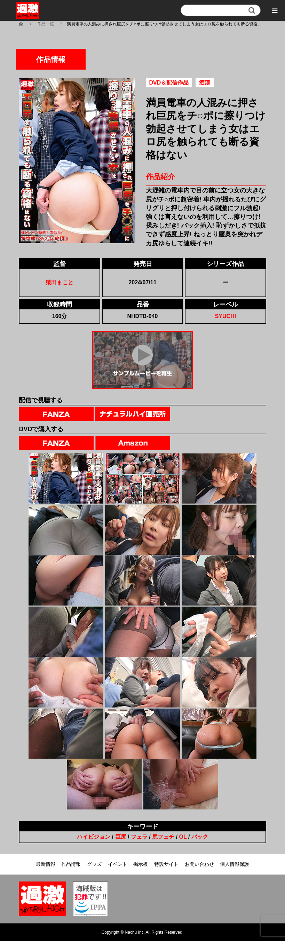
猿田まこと (59, 282)
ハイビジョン (93, 837)
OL (183, 837)
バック (199, 837)
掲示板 (140, 864)
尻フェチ (163, 837)
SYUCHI (225, 316)
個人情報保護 (234, 864)
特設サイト (166, 864)
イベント (117, 864)
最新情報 (45, 864)
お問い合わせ (199, 864)
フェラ (139, 837)
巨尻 (120, 837)
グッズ (94, 864)
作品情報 (71, 864)
